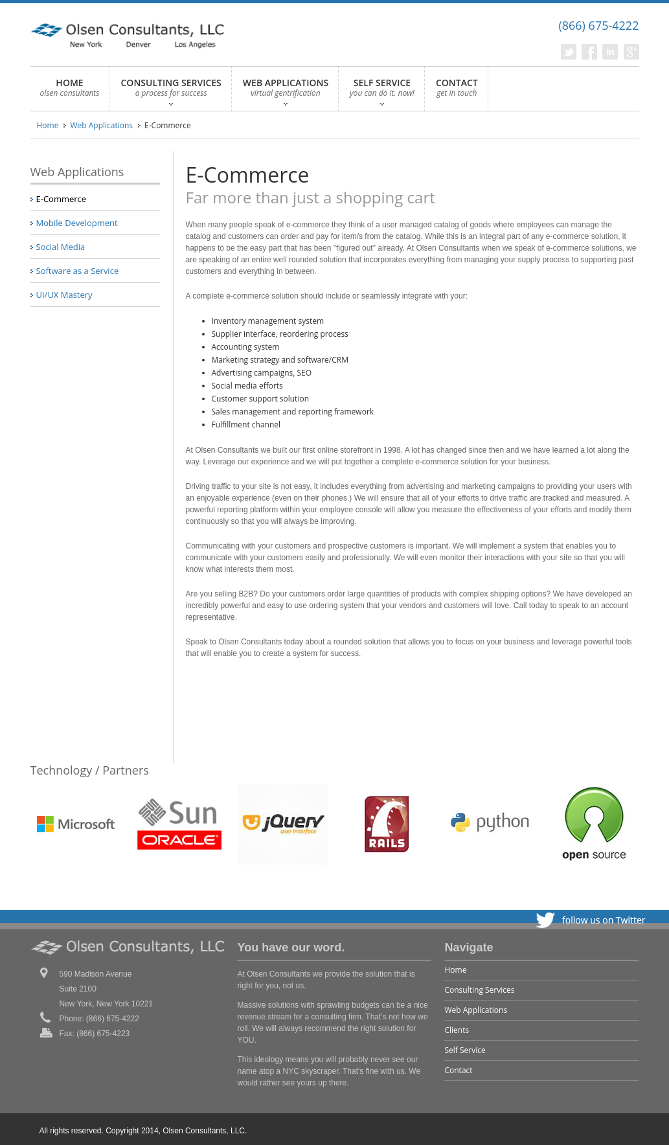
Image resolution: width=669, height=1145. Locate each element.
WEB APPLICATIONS (285, 91)
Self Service (464, 1050)
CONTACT (457, 91)
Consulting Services (479, 989)
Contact (458, 1070)
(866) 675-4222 (598, 25)
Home (48, 125)
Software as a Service (77, 271)
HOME (70, 91)
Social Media (60, 247)
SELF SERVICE (382, 91)
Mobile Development (77, 223)
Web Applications (101, 125)
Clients (456, 1030)
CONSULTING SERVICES (170, 91)
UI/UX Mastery (64, 294)
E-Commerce (61, 199)
